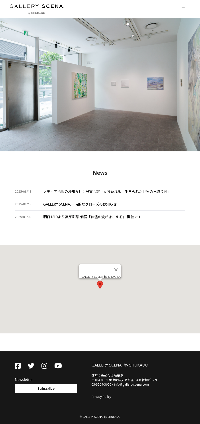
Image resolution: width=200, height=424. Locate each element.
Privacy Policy (101, 396)
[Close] (116, 269)
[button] (100, 285)
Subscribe (46, 388)
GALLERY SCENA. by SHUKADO (36, 9)
